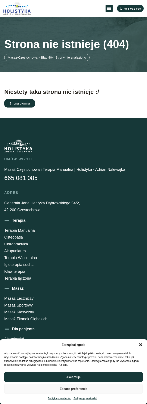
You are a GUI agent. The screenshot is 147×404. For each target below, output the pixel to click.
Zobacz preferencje (73, 389)
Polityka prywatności (59, 398)
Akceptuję (73, 377)
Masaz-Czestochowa (22, 57)
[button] (140, 345)
